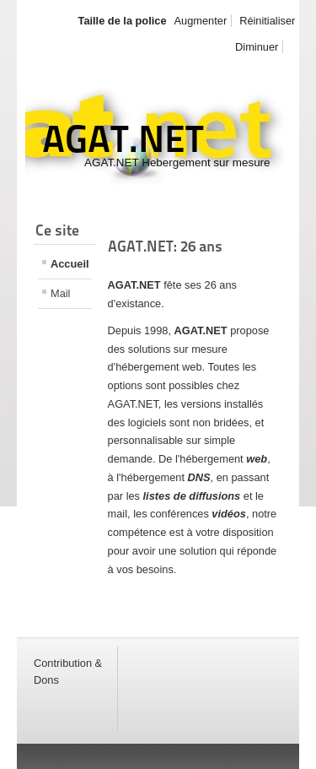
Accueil (70, 263)
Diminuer (256, 47)
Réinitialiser (267, 20)
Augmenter (201, 20)
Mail (60, 293)
